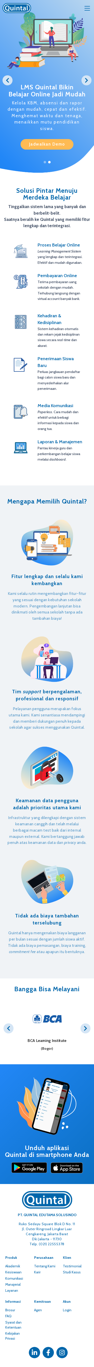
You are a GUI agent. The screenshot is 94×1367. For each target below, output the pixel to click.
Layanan (11, 1290)
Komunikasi (14, 1278)
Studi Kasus (72, 1272)
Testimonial (72, 1266)
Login (67, 1310)
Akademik (12, 1266)
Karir (37, 1272)
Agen (38, 1310)
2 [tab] (49, 162)
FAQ (8, 1316)
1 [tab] (45, 162)
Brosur (10, 1310)
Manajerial (13, 1284)
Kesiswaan (13, 1272)
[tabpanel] (47, 75)
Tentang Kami (44, 1266)
